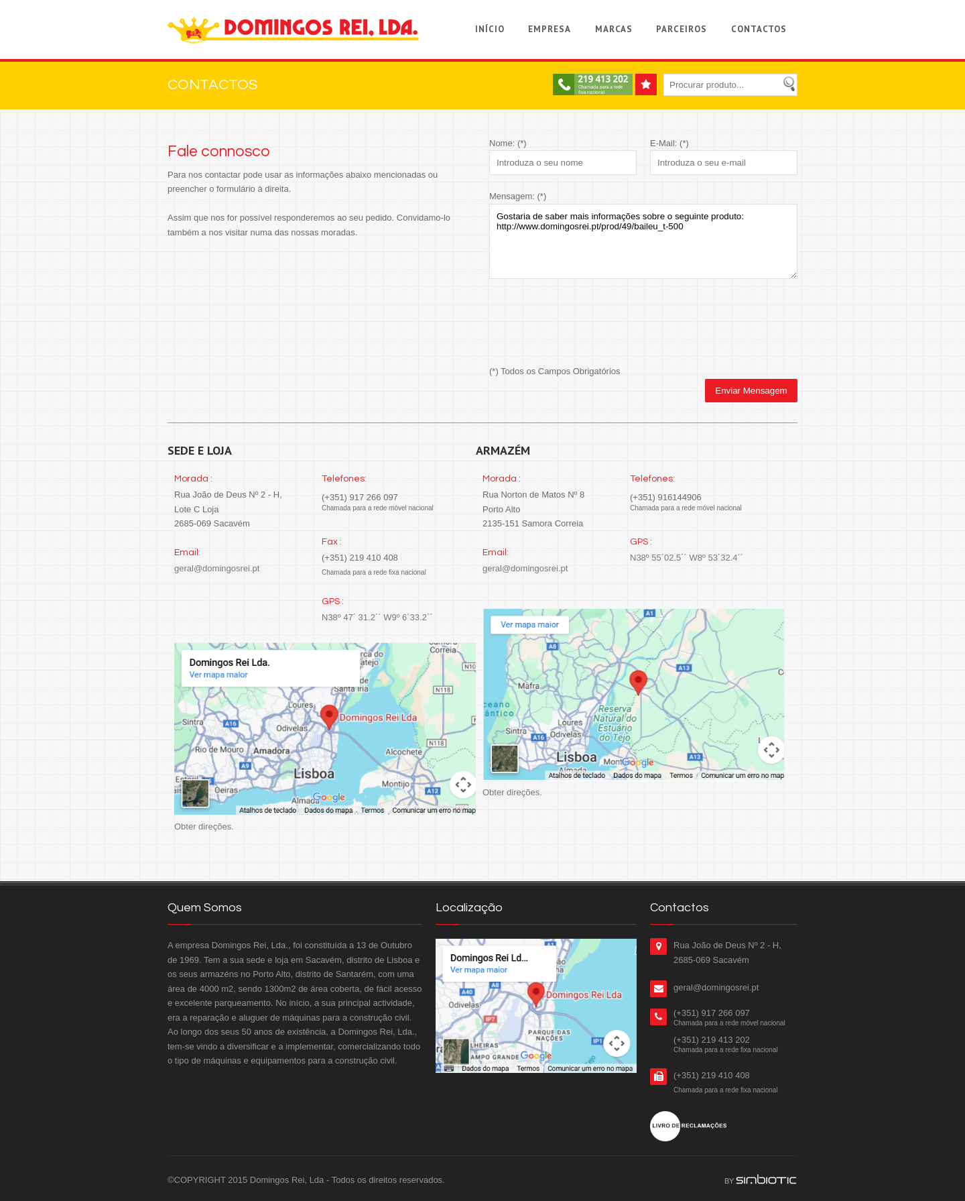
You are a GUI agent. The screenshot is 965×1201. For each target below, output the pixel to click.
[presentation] (591, 324)
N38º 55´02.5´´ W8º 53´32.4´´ (686, 558)
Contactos (759, 29)
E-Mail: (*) (669, 143)
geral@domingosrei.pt (216, 568)
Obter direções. (204, 826)
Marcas (614, 29)
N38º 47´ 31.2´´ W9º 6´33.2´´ (377, 617)
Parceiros (681, 29)
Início (490, 29)
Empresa (549, 29)
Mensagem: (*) (517, 196)
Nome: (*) (508, 143)
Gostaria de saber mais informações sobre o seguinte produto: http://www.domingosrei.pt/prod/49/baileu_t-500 (643, 241)
